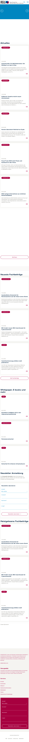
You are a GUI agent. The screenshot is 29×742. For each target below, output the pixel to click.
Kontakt (2, 681)
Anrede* (3, 489)
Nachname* (4, 500)
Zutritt (4, 344)
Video (3, 396)
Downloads (2, 683)
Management (5, 80)
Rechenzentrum (6, 279)
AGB (6, 738)
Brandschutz (5, 144)
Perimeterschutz (6, 423)
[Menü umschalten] (27, 2)
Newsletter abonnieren (13, 514)
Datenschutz (15, 738)
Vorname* (3, 494)
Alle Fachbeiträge (14, 378)
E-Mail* (3, 506)
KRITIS (3, 447)
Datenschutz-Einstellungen (6, 694)
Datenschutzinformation (5, 687)
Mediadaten (3, 690)
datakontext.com (4, 663)
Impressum (10, 738)
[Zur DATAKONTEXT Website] (14, 652)
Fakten (1, 692)
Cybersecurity (5, 47)
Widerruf (2, 685)
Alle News (14, 257)
